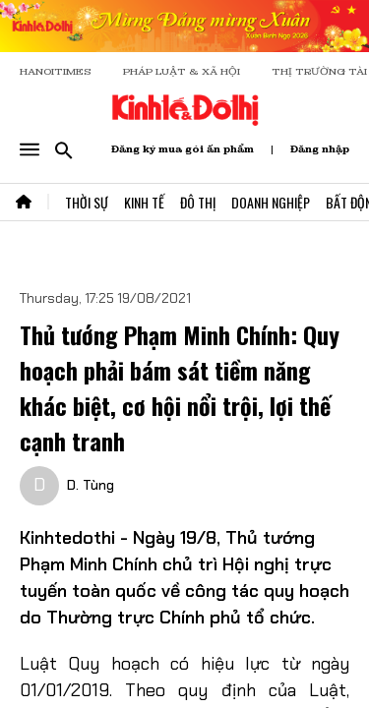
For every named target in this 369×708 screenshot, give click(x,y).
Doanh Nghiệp (270, 202)
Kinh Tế (144, 202)
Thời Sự (86, 202)
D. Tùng (90, 485)
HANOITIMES (56, 71)
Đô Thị (197, 202)
